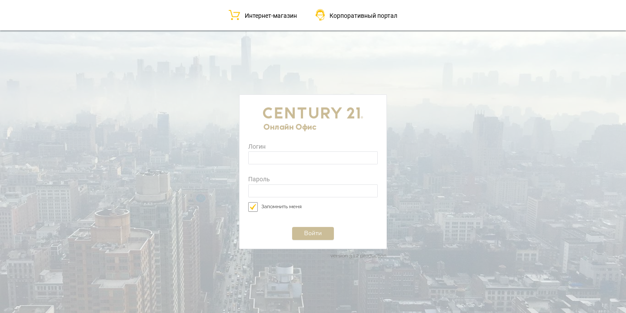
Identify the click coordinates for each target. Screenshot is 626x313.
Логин (257, 146)
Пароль (259, 179)
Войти (313, 233)
